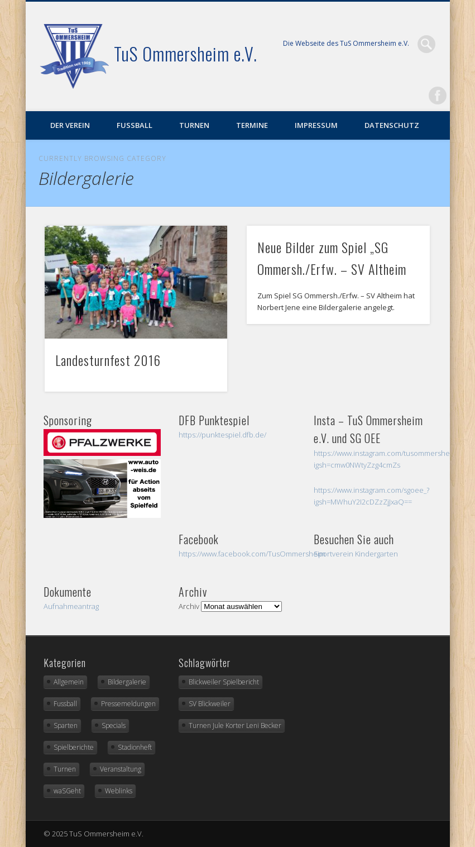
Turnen (194, 125)
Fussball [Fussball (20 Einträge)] (65, 703)
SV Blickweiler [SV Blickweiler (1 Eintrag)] (210, 703)
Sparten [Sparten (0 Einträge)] (66, 725)
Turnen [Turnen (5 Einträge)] (65, 769)
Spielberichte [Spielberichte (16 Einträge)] (74, 747)
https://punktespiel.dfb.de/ (222, 435)
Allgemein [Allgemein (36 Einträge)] (69, 682)
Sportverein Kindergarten (356, 554)
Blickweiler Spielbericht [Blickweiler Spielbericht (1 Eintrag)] (224, 682)
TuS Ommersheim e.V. (185, 53)
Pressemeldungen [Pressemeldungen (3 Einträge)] (128, 703)
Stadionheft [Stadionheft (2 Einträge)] (135, 747)
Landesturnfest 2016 (108, 360)
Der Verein (70, 125)
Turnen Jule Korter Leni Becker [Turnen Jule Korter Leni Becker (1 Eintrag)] (235, 725)
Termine (252, 125)
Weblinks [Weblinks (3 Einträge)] (118, 791)
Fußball (134, 125)
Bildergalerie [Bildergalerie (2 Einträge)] (127, 682)
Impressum (316, 125)
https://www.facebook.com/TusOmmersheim (252, 554)
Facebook (438, 95)
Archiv (189, 606)
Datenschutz (391, 125)
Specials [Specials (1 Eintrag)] (114, 725)
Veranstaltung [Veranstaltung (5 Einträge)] (120, 769)
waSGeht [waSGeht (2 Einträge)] (67, 791)
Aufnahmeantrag (71, 606)
